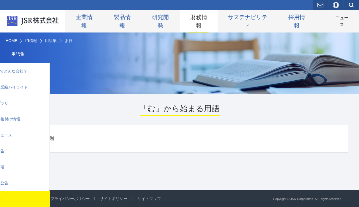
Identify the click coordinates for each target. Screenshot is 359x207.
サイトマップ (149, 198)
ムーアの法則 (40, 141)
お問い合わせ (28, 198)
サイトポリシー (113, 198)
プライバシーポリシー (70, 198)
